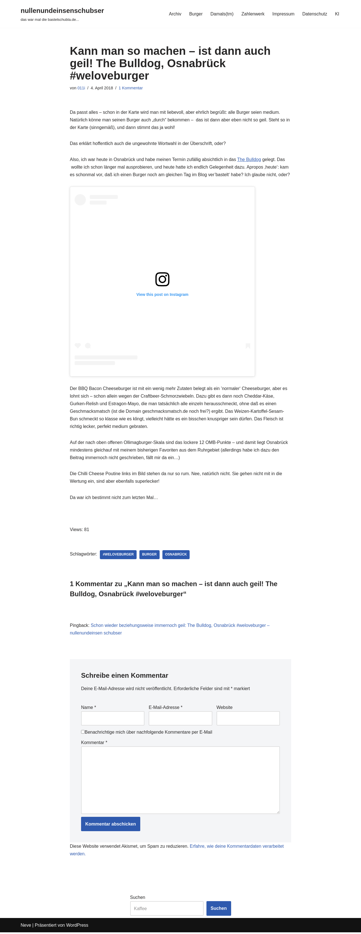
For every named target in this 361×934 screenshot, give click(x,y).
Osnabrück (176, 555)
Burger (195, 14)
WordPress (77, 926)
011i (81, 88)
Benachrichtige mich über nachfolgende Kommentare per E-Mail (146, 733)
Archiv (174, 14)
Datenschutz (314, 14)
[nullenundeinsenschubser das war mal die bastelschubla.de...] (62, 14)
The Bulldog (250, 159)
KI (337, 14)
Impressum (283, 14)
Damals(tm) (221, 14)
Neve (26, 926)
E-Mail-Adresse (165, 708)
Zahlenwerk (253, 14)
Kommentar (94, 743)
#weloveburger (118, 555)
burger (149, 555)
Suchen (137, 899)
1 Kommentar (131, 88)
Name (88, 708)
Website (225, 708)
